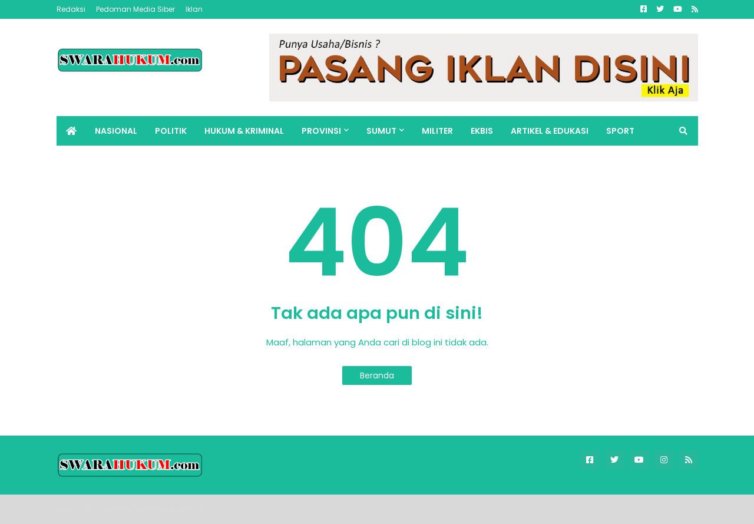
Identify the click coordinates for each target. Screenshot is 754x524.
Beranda (377, 375)
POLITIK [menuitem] (171, 131)
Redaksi (71, 9)
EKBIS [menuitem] (482, 131)
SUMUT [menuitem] (381, 131)
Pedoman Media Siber (135, 9)
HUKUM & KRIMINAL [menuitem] (244, 131)
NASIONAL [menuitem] (116, 131)
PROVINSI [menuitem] (321, 131)
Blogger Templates (139, 509)
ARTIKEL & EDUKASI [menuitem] (549, 131)
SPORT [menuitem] (620, 131)
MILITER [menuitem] (437, 131)
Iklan (194, 9)
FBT (200, 509)
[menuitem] (71, 131)
